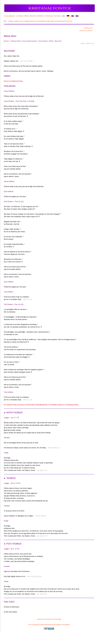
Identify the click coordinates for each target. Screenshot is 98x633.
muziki (39, 21)
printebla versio (88, 28)
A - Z (15, 16)
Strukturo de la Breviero (86, 30)
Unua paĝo (8, 16)
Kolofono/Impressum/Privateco (50, 624)
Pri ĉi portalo (33, 624)
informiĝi (46, 21)
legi (52, 21)
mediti (15, 21)
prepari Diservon (66, 21)
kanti (33, 21)
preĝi (10, 21)
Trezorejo (56, 16)
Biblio (26, 16)
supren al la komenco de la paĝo (49, 619)
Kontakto (66, 624)
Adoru (21, 16)
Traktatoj (48, 16)
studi (56, 21)
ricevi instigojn (24, 21)
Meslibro (41, 16)
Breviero (33, 16)
